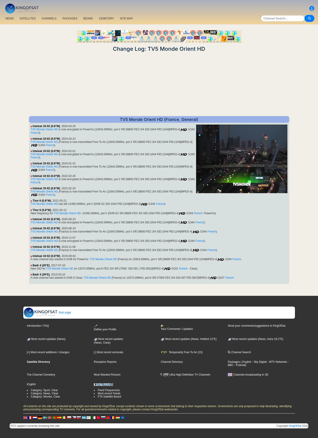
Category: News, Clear (44, 393)
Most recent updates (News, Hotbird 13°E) (188, 339)
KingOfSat (295, 425)
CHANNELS (49, 18)
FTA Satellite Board (109, 396)
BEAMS (88, 18)
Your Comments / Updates (177, 328)
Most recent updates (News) (46, 339)
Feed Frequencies (109, 390)
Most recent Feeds (109, 393)
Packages (234, 361)
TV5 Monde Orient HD (44, 129)
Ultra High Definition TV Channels (185, 374)
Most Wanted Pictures (107, 374)
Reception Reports (105, 361)
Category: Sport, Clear (44, 390)
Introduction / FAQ (38, 325)
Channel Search (239, 352)
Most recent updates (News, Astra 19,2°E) (255, 339)
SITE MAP (126, 18)
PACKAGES (70, 18)
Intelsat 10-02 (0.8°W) (46, 126)
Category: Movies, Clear (45, 396)
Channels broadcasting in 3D (248, 374)
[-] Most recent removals (108, 352)
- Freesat (239, 365)
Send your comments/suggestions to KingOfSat (256, 325)
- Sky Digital (259, 361)
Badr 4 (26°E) (41, 265)
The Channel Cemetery (41, 374)
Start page (47, 312)
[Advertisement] (159, 84)
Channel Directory (172, 361)
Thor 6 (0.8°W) (42, 200)
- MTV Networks (277, 361)
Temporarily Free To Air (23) (181, 352)
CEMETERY (106, 18)
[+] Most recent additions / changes (48, 352)
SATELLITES (28, 18)
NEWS (9, 18)
